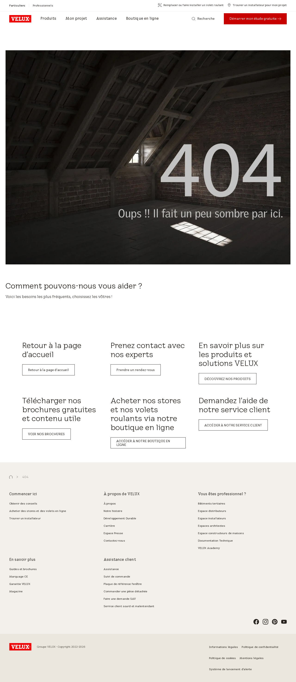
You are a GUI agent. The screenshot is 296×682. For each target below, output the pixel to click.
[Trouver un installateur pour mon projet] (257, 5)
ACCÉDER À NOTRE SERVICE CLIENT (233, 425)
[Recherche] (203, 19)
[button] (10, 477)
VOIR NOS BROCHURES (46, 434)
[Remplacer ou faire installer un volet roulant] (191, 5)
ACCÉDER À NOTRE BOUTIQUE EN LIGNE (143, 443)
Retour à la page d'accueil (48, 370)
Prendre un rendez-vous (135, 370)
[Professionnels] (43, 5)
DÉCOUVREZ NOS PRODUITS (227, 379)
